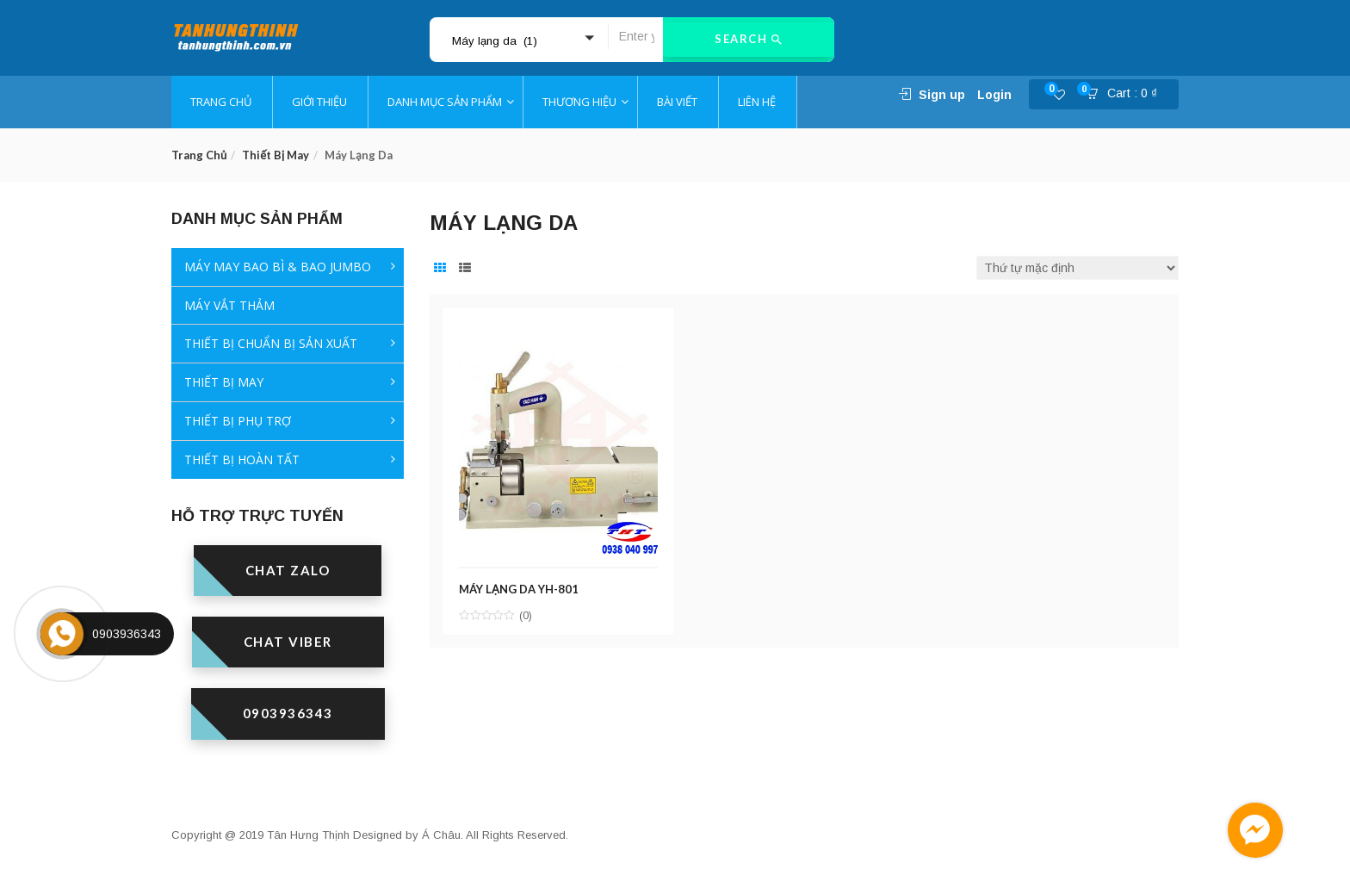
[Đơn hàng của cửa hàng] (1077, 268)
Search (749, 39)
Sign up (942, 95)
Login (994, 95)
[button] (1127, 95)
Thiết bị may (275, 155)
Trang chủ (198, 155)
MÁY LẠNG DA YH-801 (520, 586)
